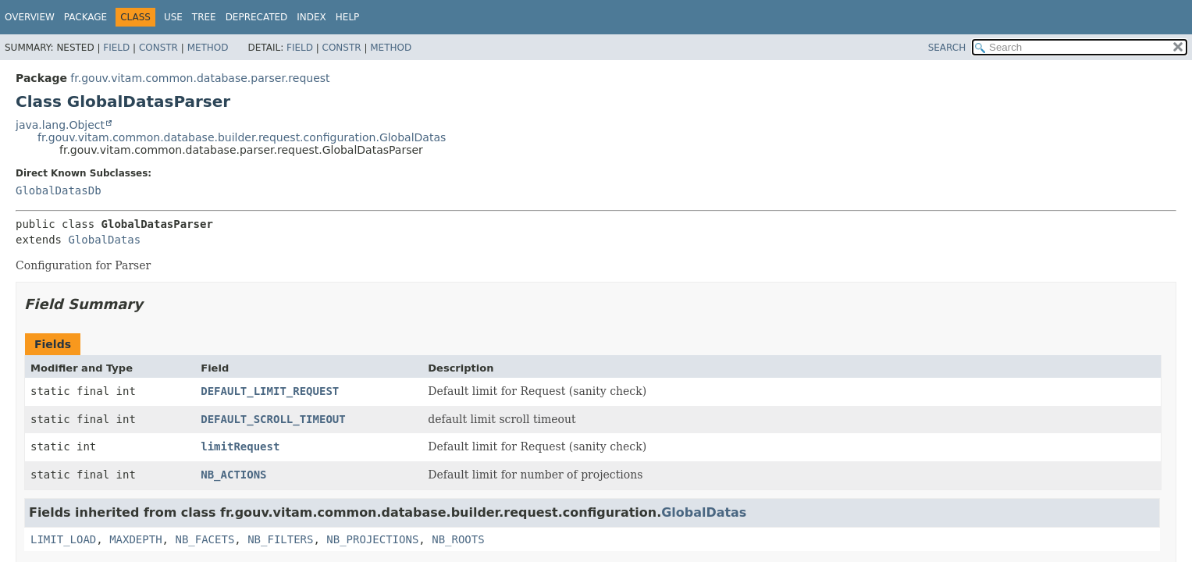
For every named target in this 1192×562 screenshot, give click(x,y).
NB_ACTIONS (233, 474)
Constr (158, 47)
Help (348, 17)
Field (116, 47)
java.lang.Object (60, 125)
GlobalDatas (104, 239)
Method (208, 47)
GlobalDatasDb (58, 190)
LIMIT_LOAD (63, 539)
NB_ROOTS (458, 539)
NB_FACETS (204, 539)
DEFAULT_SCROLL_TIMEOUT (273, 419)
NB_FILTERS (280, 539)
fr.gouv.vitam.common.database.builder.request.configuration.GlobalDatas (241, 137)
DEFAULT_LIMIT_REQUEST (270, 391)
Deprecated (257, 17)
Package (85, 17)
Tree (204, 17)
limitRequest (240, 446)
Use (173, 17)
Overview (30, 17)
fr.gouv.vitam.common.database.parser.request (199, 78)
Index (311, 17)
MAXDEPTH (135, 539)
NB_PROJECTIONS (372, 539)
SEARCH (947, 47)
